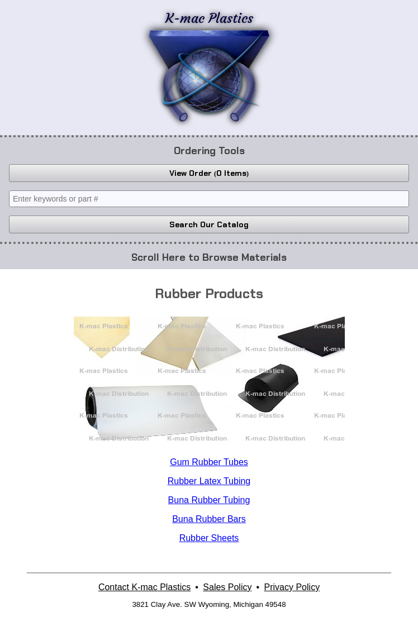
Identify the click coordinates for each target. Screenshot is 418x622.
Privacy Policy (292, 587)
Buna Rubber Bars (209, 519)
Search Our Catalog (209, 224)
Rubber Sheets (209, 538)
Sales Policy (227, 587)
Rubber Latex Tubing (209, 481)
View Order (209, 173)
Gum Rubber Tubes (209, 462)
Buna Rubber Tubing (209, 500)
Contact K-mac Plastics (144, 587)
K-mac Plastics (209, 66)
